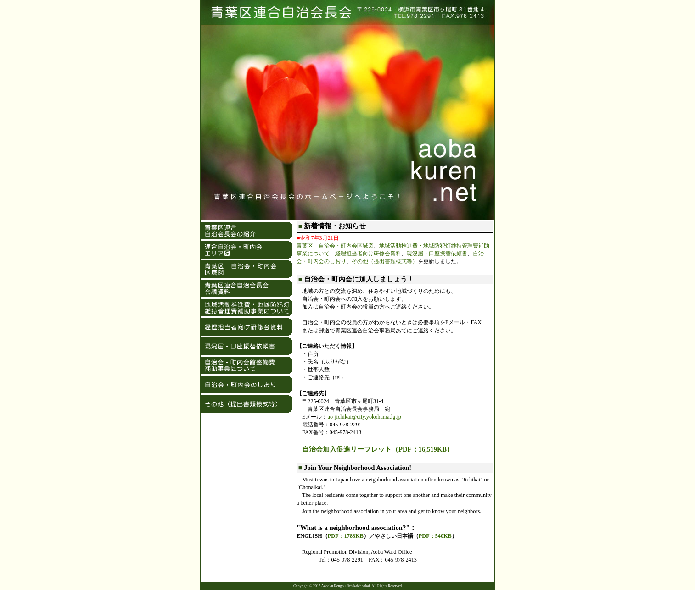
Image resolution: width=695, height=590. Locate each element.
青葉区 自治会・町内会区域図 (335, 246)
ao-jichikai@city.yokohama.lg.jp (364, 417)
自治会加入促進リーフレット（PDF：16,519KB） (378, 449)
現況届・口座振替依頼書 (437, 253)
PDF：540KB (435, 536)
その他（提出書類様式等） (385, 261)
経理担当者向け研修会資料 (368, 253)
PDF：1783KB (346, 536)
